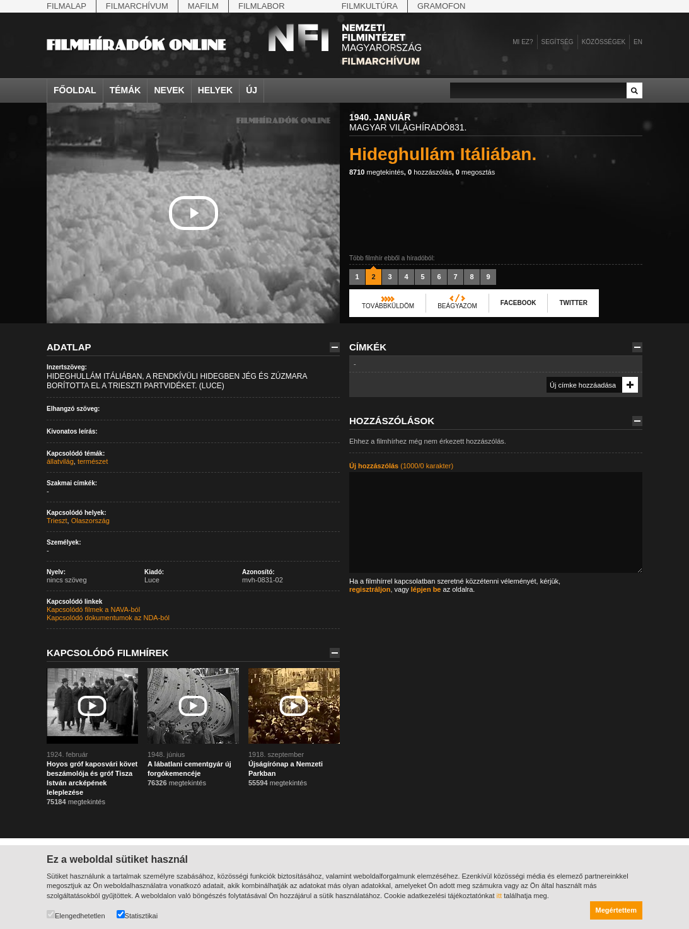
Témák (125, 90)
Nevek (169, 90)
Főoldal (75, 90)
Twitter (573, 302)
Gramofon (441, 6)
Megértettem (616, 910)
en (638, 41)
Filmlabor (261, 6)
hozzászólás (430, 172)
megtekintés (376, 172)
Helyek (215, 90)
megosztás (475, 172)
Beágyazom (457, 306)
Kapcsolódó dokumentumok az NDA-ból (108, 617)
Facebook (518, 302)
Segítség (557, 41)
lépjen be (426, 589)
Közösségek (603, 41)
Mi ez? (522, 41)
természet (93, 461)
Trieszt (57, 520)
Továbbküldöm (388, 306)
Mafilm (203, 6)
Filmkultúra (370, 6)
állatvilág (60, 461)
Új (251, 90)
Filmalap (66, 6)
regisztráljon (369, 589)
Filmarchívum (137, 6)
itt (499, 895)
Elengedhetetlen (76, 915)
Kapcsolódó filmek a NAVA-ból (93, 609)
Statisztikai (137, 915)
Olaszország (90, 520)
